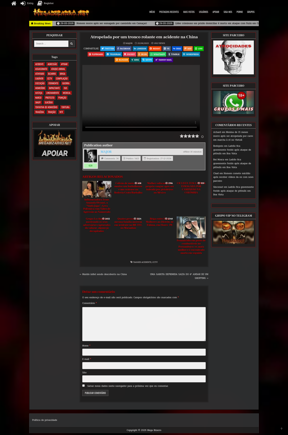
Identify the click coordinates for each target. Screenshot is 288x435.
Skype (157, 61)
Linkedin (145, 48)
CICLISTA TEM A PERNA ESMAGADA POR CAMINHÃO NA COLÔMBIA (191, 190)
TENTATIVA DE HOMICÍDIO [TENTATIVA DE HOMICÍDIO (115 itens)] (46, 107)
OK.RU (158, 55)
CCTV (155, 264)
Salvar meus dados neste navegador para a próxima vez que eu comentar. (128, 388)
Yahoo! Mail (174, 61)
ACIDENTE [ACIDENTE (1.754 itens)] (39, 64)
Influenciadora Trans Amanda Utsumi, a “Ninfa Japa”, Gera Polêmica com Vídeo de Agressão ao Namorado (96, 208)
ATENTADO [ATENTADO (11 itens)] (39, 73)
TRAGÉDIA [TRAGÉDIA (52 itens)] (39, 112)
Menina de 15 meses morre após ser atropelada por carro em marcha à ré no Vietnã (233, 136)
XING (145, 61)
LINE (95, 55)
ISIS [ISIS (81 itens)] (65, 88)
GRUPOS (251, 12)
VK (172, 48)
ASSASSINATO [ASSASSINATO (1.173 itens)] (41, 69)
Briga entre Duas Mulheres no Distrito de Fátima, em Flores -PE (160, 224)
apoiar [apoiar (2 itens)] (64, 64)
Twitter (112, 48)
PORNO (240, 12)
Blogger (131, 61)
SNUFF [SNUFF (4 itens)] (38, 102)
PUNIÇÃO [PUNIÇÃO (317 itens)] (62, 97)
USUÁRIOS (203, 12)
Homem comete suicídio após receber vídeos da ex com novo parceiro (233, 177)
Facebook (128, 48)
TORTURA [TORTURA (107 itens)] (65, 107)
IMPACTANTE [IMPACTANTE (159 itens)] (54, 88)
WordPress (113, 61)
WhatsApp (174, 55)
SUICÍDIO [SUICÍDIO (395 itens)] (49, 102)
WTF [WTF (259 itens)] (61, 112)
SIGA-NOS (228, 12)
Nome (86, 347)
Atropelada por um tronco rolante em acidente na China (144, 37)
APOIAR (216, 12)
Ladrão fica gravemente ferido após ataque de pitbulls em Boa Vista (232, 150)
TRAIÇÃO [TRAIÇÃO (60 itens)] (51, 112)
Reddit (160, 48)
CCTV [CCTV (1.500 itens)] (49, 78)
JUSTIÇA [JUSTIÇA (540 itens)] (38, 93)
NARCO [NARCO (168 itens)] (38, 97)
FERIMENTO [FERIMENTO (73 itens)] (53, 83)
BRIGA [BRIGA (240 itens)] (62, 73)
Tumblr (190, 55)
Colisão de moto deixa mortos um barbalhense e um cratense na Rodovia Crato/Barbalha (128, 190)
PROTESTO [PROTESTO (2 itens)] (49, 97)
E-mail (86, 361)
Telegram (128, 55)
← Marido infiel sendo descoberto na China (103, 276)
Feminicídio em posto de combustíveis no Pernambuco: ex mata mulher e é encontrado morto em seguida (191, 248)
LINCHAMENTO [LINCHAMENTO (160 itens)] (52, 93)
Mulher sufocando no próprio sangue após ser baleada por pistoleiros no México (159, 190)
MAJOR (129, 43)
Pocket (144, 55)
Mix (195, 48)
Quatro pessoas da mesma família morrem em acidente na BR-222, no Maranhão (128, 225)
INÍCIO (152, 12)
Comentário (89, 305)
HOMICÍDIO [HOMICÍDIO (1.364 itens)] (40, 88)
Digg (183, 48)
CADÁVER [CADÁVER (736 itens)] (39, 78)
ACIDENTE (146, 264)
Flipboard (110, 55)
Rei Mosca (218, 159)
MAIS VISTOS (189, 12)
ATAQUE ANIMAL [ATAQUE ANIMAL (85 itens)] (58, 69)
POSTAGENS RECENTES (169, 12)
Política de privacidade (44, 422)
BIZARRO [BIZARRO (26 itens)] (52, 73)
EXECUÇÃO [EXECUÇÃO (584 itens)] (40, 83)
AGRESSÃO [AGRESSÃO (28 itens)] (52, 64)
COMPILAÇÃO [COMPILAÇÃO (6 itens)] (62, 78)
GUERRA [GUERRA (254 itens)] (65, 83)
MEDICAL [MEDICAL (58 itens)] (67, 93)
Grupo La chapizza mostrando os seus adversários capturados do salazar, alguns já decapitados (97, 227)
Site (84, 374)
